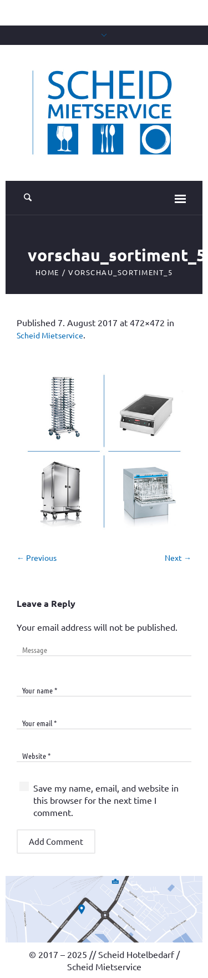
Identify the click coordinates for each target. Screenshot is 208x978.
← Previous (37, 558)
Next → (178, 558)
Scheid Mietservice (50, 335)
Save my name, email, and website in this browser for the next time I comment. (106, 800)
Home (47, 272)
